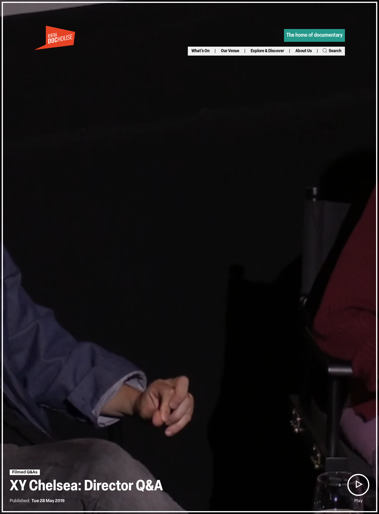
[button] (358, 485)
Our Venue (230, 51)
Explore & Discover (267, 51)
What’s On (200, 51)
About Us (303, 51)
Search (331, 51)
